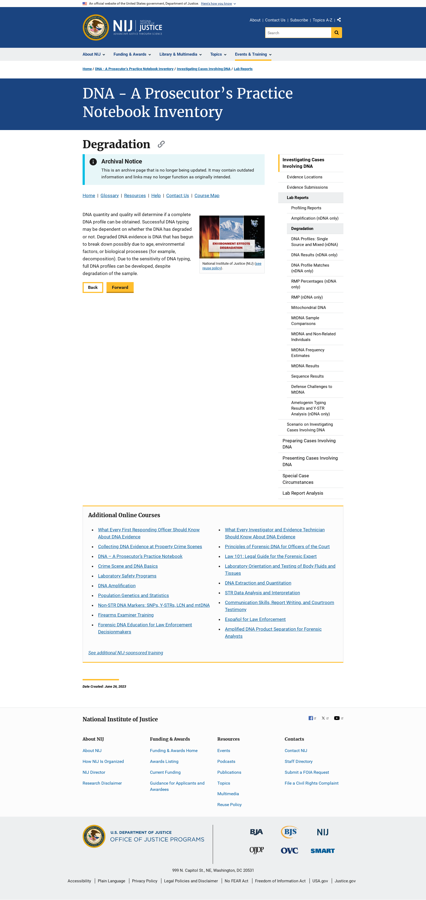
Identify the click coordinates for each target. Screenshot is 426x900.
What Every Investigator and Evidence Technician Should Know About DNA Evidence (275, 533)
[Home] (138, 27)
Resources (135, 195)
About (255, 20)
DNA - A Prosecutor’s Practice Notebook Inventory (134, 69)
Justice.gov (345, 881)
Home (87, 69)
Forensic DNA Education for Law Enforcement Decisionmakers (145, 628)
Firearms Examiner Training (126, 615)
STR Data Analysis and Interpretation (262, 592)
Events (223, 750)
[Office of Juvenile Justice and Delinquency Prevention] (257, 851)
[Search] (298, 32)
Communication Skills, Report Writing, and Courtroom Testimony (279, 606)
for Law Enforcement (255, 619)
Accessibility (79, 881)
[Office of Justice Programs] (96, 27)
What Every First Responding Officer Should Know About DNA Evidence (149, 533)
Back (93, 287)
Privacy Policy (144, 881)
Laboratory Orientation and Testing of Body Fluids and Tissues (280, 569)
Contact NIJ (296, 750)
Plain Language (111, 881)
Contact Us (275, 20)
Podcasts (226, 761)
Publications (229, 772)
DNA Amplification (117, 585)
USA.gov (320, 881)
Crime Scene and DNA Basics (128, 566)
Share (341, 21)
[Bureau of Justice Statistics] (290, 836)
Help (156, 195)
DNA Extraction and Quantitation (258, 583)
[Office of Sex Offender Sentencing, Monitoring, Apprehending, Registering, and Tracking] (323, 849)
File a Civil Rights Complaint (312, 783)
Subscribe (299, 20)
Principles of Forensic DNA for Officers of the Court (277, 546)
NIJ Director (94, 772)
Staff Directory (299, 761)
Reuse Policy (229, 804)
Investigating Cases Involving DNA (204, 69)
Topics (223, 783)
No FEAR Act (236, 881)
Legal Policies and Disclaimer (191, 881)
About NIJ (92, 750)
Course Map (207, 195)
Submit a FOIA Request (307, 772)
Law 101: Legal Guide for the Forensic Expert (271, 556)
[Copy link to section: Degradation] (158, 143)
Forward (120, 287)
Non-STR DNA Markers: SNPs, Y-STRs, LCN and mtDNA (154, 605)
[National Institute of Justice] (322, 829)
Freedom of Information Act (280, 881)
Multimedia (228, 793)
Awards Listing (164, 761)
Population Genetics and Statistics (133, 595)
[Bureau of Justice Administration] (256, 829)
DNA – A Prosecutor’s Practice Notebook (140, 556)
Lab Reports (243, 69)
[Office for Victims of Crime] (289, 850)
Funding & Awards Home (174, 750)
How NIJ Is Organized (103, 761)
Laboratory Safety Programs (127, 576)
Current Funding (165, 772)
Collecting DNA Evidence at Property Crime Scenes (150, 546)
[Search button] (336, 32)
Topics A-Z (322, 20)
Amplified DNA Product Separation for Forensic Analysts (273, 632)
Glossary (110, 195)
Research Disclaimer (102, 783)
